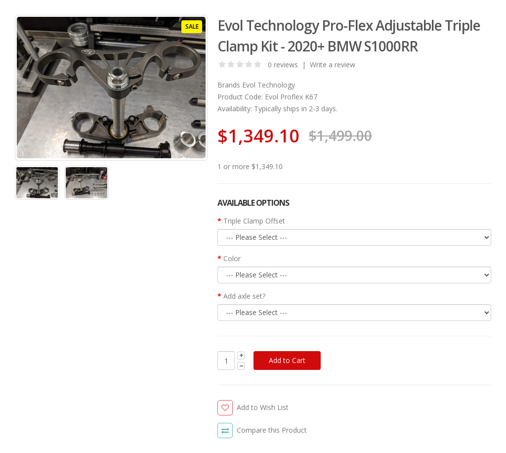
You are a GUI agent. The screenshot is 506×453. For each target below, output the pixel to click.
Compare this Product (272, 430)
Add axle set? (244, 296)
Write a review (332, 64)
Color (232, 258)
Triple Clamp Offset (254, 221)
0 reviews (283, 64)
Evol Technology (268, 85)
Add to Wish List (263, 407)
